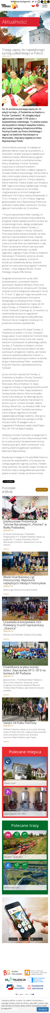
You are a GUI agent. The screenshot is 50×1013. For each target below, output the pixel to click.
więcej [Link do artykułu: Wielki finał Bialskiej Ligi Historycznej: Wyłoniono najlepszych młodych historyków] (6, 593)
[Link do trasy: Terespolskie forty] (25, 875)
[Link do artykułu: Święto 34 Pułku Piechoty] (25, 709)
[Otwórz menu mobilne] (45, 5)
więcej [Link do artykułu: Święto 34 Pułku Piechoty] (6, 741)
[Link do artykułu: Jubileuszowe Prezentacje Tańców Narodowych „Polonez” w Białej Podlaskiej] (25, 508)
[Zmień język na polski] (33, 5)
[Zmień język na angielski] (37, 5)
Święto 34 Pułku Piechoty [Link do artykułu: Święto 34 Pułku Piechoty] (20, 723)
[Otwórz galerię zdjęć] (25, 82)
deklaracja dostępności (21, 1)
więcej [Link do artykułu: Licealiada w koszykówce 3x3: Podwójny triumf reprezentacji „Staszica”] (6, 639)
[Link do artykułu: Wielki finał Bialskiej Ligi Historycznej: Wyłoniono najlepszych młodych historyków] (25, 564)
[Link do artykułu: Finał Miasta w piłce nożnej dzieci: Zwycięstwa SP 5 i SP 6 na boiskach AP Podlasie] (25, 654)
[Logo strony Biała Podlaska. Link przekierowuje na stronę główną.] (9, 4)
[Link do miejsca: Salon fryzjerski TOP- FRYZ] (25, 802)
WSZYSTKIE (42, 489)
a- (36, 1)
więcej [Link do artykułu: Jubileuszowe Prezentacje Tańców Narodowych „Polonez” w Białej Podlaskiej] (6, 548)
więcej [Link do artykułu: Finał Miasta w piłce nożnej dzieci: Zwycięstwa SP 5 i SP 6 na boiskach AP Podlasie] (6, 694)
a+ (33, 1)
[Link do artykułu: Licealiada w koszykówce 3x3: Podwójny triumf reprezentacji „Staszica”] (25, 609)
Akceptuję (42, 1009)
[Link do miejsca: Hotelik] (25, 771)
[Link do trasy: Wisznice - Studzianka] (25, 845)
